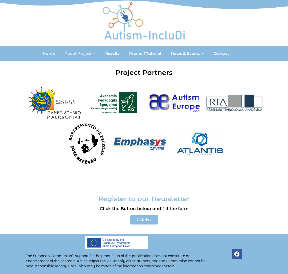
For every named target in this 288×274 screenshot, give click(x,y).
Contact (221, 53)
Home (49, 53)
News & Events (187, 53)
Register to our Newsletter (144, 199)
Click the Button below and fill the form (144, 208)
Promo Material (145, 53)
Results (112, 53)
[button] (80, 53)
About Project (80, 53)
